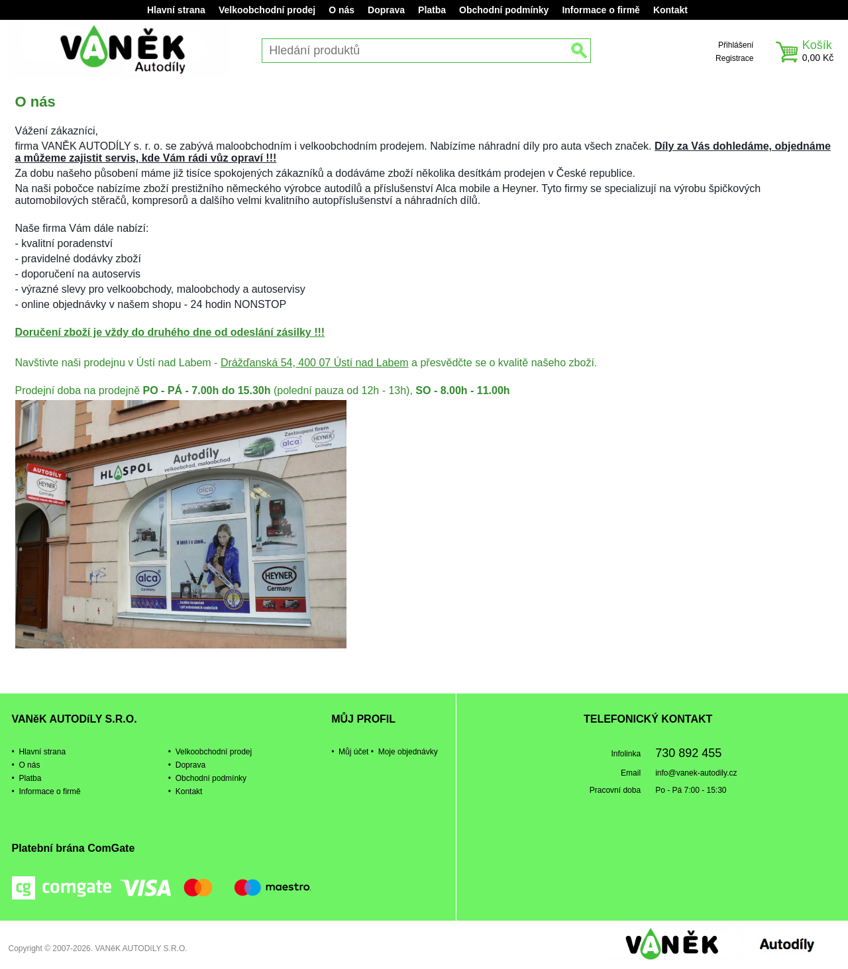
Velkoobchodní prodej (267, 10)
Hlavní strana (176, 10)
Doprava (386, 10)
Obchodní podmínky (504, 10)
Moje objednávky (408, 751)
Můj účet (353, 751)
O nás (341, 10)
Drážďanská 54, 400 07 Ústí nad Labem (315, 362)
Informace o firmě (600, 10)
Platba (432, 10)
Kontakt (670, 10)
